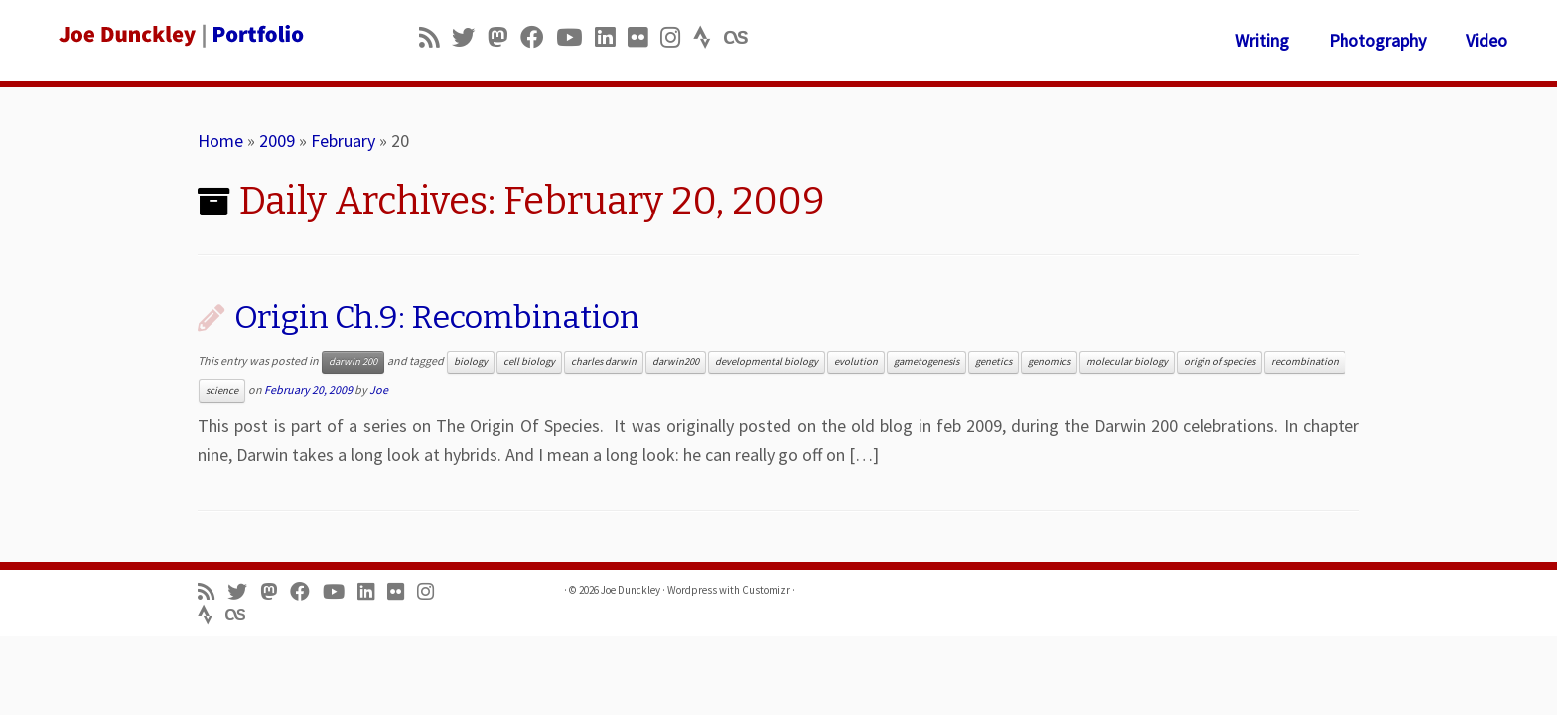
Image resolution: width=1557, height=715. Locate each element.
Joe (378, 389)
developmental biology (766, 362)
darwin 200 (353, 362)
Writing (1262, 40)
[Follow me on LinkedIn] (611, 37)
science (222, 390)
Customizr (766, 590)
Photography (1377, 40)
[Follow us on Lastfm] (742, 37)
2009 (277, 140)
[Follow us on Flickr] (644, 37)
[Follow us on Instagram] (676, 37)
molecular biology (1127, 362)
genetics (993, 362)
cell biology (529, 362)
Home (220, 140)
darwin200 (675, 362)
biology (471, 362)
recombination (1305, 362)
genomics (1049, 362)
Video (1486, 40)
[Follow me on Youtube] (575, 37)
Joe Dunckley (630, 590)
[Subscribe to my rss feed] (435, 37)
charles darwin (604, 362)
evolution (856, 362)
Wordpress (692, 590)
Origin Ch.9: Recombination (436, 317)
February (343, 140)
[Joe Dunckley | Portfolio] (179, 35)
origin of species (1219, 362)
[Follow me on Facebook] (538, 37)
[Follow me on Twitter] (470, 37)
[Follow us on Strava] (708, 37)
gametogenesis (926, 362)
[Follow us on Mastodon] (504, 37)
